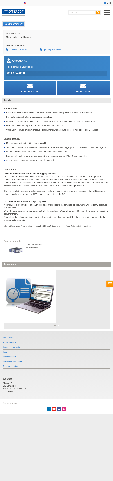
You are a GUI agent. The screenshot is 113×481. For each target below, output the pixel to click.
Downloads (10, 264)
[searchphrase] (84, 12)
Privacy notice (9, 395)
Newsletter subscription (13, 414)
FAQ (5, 405)
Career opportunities (12, 400)
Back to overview (13, 24)
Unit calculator (9, 409)
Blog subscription (10, 419)
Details (7, 100)
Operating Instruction (52, 50)
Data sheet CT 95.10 (18, 50)
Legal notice (8, 390)
